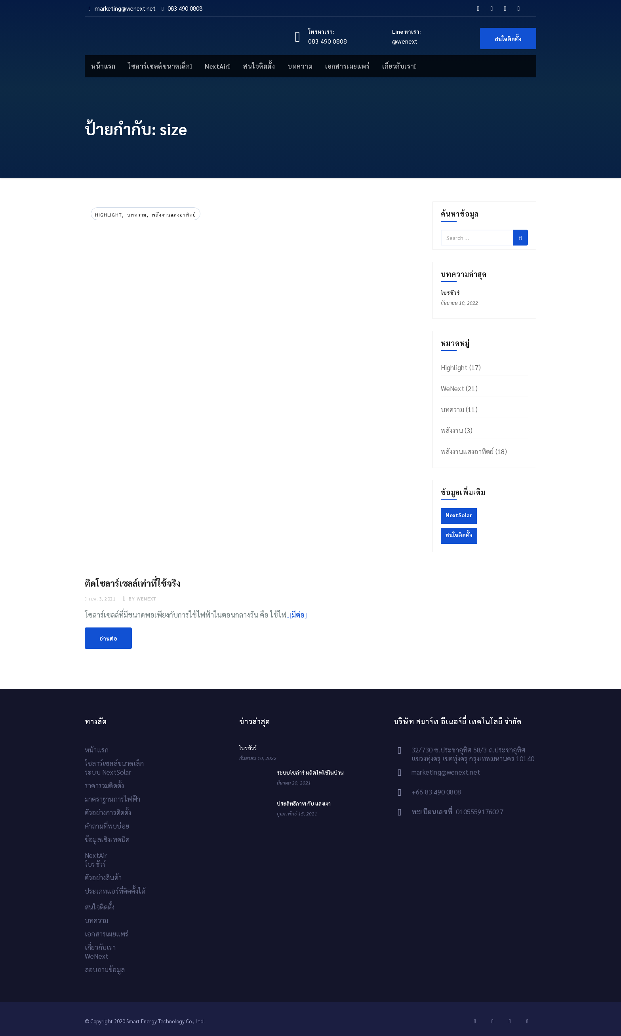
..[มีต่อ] (296, 614)
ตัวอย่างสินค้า (103, 877)
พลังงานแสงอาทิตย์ (174, 214)
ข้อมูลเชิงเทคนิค (107, 839)
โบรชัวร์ (450, 292)
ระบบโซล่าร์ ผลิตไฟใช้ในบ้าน (310, 772)
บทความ (300, 66)
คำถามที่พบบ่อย (107, 825)
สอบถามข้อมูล (105, 969)
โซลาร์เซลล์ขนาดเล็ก (160, 66)
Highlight (108, 214)
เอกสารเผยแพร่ (347, 66)
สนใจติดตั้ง (508, 38)
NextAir (217, 66)
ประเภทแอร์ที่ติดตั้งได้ (115, 890)
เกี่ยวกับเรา (399, 66)
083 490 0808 (182, 8)
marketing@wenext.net (122, 8)
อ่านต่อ (108, 638)
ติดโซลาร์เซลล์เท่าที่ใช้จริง (132, 583)
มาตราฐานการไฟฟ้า (112, 798)
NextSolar (459, 514)
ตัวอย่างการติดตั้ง (108, 812)
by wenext (141, 598)
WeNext (452, 388)
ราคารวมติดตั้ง (104, 785)
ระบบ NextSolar (108, 771)
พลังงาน (452, 430)
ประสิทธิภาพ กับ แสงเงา (304, 803)
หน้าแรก (103, 66)
